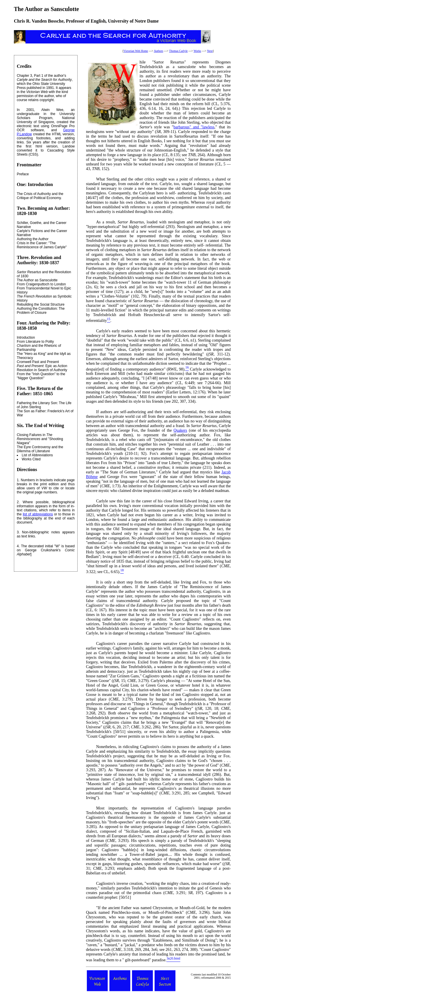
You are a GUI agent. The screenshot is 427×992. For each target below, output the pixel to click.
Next (209, 50)
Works (197, 50)
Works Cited (31, 459)
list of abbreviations (38, 514)
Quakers (180, 430)
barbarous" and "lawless (193, 127)
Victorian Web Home (136, 50)
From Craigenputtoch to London (41, 284)
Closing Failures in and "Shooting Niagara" (40, 439)
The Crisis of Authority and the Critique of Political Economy (40, 196)
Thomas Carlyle (178, 50)
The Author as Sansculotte (37, 280)
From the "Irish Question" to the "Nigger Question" (41, 376)
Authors (158, 50)
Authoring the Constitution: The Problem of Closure (41, 311)
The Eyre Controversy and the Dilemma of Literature (40, 449)
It (97, 582)
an (166, 421)
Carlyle (102, 501)
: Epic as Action (42, 366)
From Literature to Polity (35, 342)
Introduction (26, 337)
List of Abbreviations (37, 455)
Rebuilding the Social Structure (41, 304)
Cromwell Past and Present (38, 362)
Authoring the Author (32, 239)
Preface (23, 174)
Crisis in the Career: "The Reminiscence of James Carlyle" (42, 245)
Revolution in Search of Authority (42, 370)
